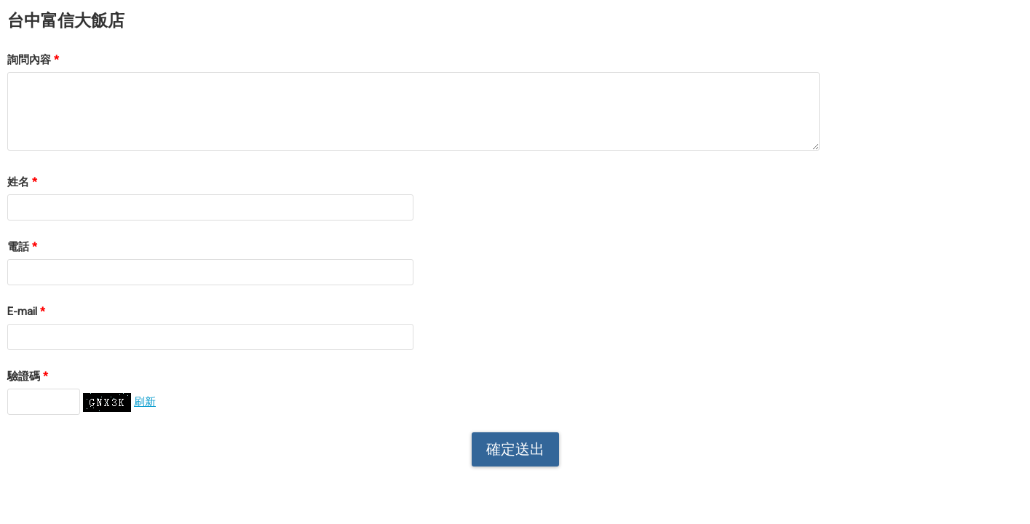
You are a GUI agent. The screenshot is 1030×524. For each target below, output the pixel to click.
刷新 (145, 401)
